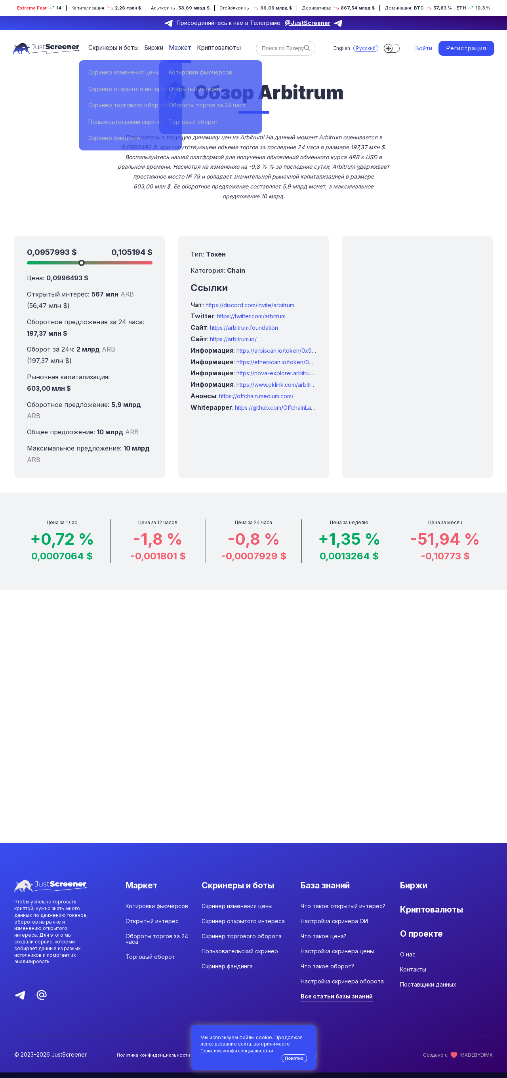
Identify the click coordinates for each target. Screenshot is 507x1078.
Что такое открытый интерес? (343, 911)
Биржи (151, 47)
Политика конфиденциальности (154, 1060)
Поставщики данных (428, 1001)
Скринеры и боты (112, 47)
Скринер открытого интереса (243, 926)
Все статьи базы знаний (337, 1001)
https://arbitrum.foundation (244, 327)
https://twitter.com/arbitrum (251, 316)
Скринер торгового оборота (242, 941)
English (339, 48)
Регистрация (466, 48)
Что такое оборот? (327, 971)
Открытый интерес (152, 926)
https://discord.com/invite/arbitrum (250, 305)
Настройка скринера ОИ (334, 926)
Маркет (176, 47)
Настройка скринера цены (337, 956)
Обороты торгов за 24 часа (157, 944)
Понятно (294, 1058)
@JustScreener (307, 22)
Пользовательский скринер (240, 956)
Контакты (413, 986)
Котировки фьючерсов (157, 911)
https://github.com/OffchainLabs (276, 407)
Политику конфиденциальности (237, 1050)
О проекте (424, 946)
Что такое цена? (324, 941)
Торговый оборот (150, 962)
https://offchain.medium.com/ (256, 396)
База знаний (329, 886)
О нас (408, 971)
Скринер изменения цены (237, 911)
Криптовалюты (213, 47)
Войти (424, 48)
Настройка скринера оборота (342, 986)
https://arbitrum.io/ (233, 339)
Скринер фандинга (227, 971)
